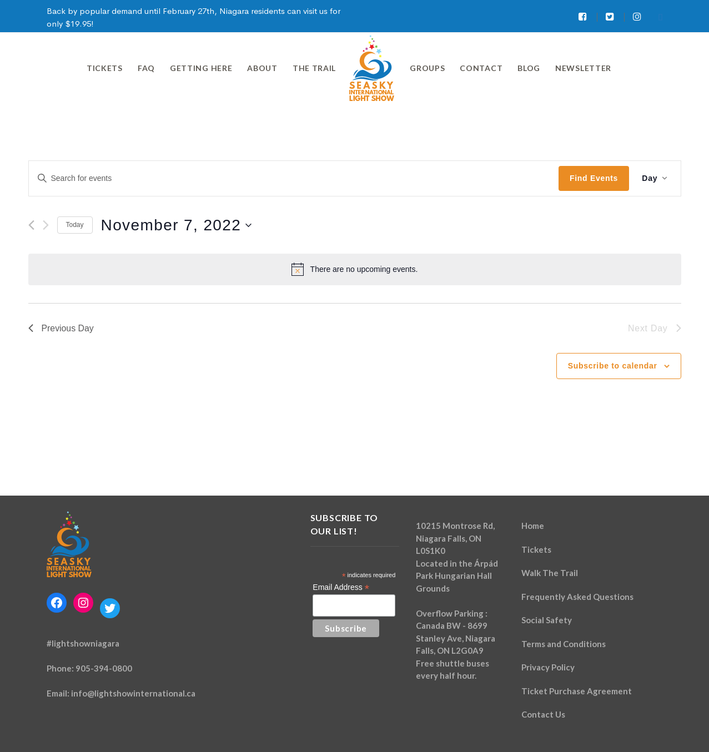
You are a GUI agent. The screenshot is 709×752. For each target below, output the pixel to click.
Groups (427, 68)
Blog (528, 68)
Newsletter (583, 68)
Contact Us (543, 714)
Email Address (341, 587)
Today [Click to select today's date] (75, 225)
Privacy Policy (548, 667)
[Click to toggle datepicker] (176, 225)
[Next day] (46, 225)
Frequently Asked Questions (577, 597)
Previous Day (61, 328)
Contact (481, 68)
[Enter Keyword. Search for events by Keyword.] (293, 178)
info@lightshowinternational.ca (133, 693)
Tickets (105, 68)
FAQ (146, 68)
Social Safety (546, 620)
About (262, 68)
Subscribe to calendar (612, 365)
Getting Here (201, 68)
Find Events (593, 178)
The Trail (314, 68)
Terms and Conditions (563, 644)
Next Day (654, 328)
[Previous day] (31, 225)
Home (532, 526)
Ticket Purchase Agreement (576, 691)
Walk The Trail (549, 573)
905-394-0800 (104, 668)
